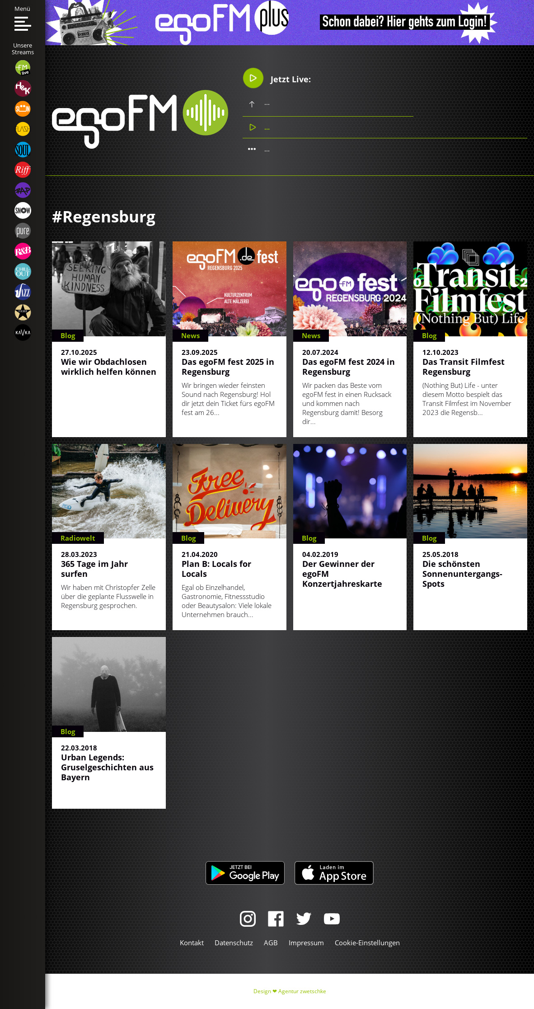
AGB (271, 942)
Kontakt (192, 942)
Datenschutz (234, 942)
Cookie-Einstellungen (367, 942)
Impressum (306, 942)
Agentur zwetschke (302, 991)
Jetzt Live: (277, 78)
